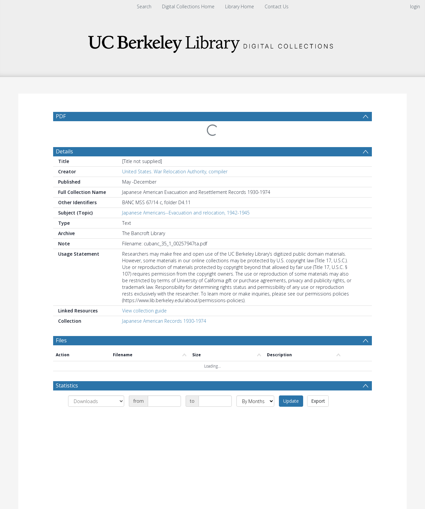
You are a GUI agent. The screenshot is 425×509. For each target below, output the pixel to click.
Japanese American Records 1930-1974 (164, 321)
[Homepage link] (212, 42)
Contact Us (277, 6)
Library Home (239, 6)
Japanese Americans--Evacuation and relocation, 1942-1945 (186, 213)
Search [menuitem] (144, 6)
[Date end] (215, 401)
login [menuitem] (415, 6)
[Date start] (164, 401)
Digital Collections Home (188, 6)
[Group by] (96, 401)
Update (291, 401)
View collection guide (144, 310)
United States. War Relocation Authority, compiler (174, 171)
